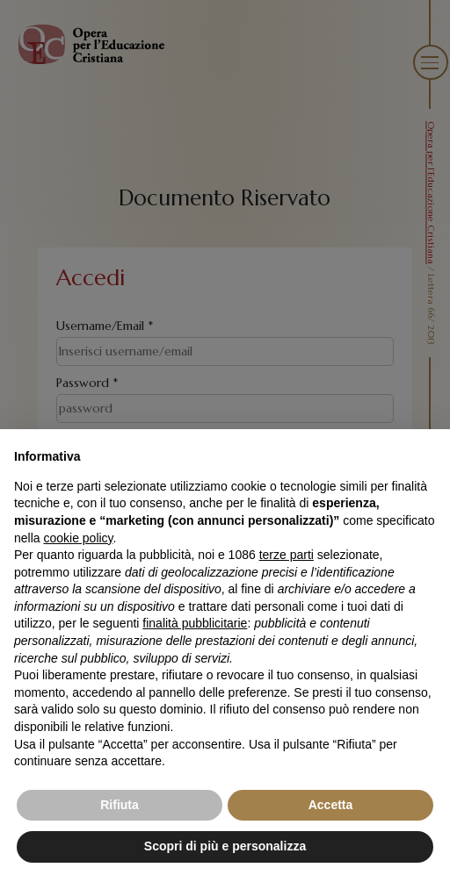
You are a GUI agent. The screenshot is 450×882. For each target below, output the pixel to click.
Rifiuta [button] (119, 805)
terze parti (286, 555)
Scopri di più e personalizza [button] (225, 846)
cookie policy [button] (77, 538)
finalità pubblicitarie (194, 623)
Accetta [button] (330, 805)
